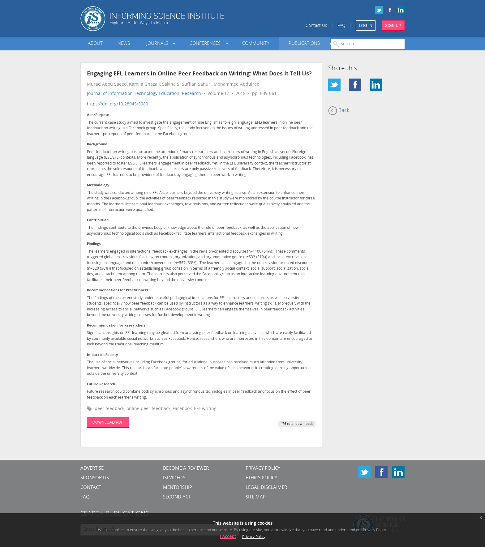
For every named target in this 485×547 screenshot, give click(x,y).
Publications (304, 43)
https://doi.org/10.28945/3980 (117, 104)
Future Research (101, 384)
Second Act (177, 497)
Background (97, 144)
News (124, 43)
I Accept (228, 537)
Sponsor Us (94, 478)
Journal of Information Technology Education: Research (144, 94)
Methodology (98, 185)
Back (338, 110)
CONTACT (90, 487)
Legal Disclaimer (266, 487)
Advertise (92, 468)
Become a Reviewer (186, 468)
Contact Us (316, 26)
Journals (158, 43)
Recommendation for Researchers (116, 325)
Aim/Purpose (98, 115)
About (95, 43)
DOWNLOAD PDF (107, 422)
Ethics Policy (261, 478)
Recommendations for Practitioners (117, 290)
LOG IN (365, 25)
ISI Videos (174, 478)
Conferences (206, 43)
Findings (94, 244)
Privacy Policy (263, 468)
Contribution (98, 220)
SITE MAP (256, 497)
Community (255, 43)
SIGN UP (393, 25)
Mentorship (177, 487)
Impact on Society (102, 355)
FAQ (341, 26)
